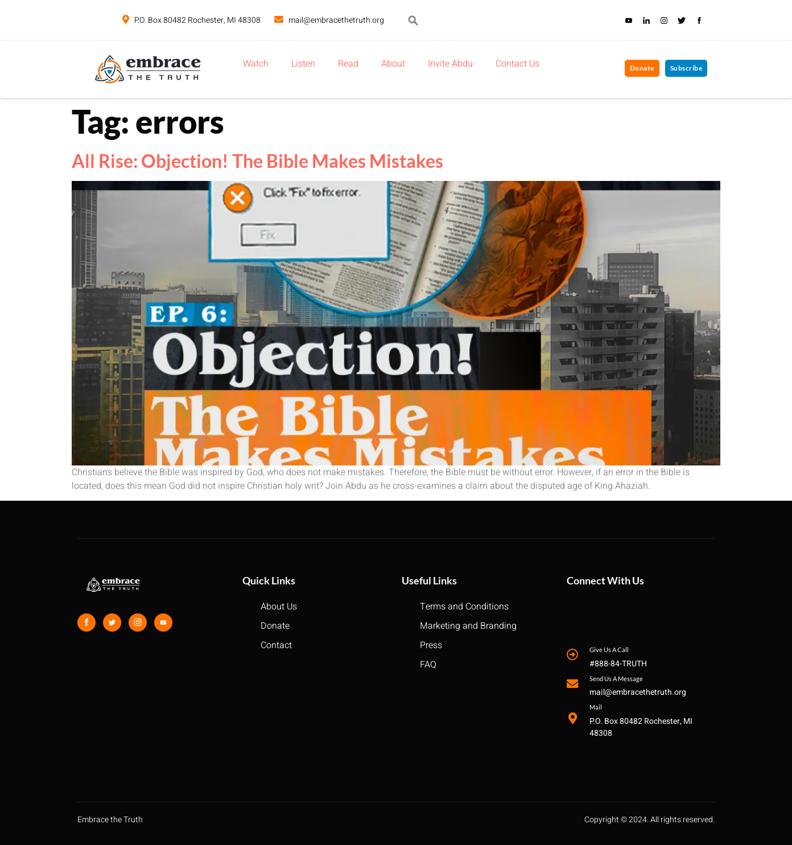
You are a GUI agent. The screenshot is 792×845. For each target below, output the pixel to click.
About (393, 64)
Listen (303, 64)
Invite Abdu (450, 64)
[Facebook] (86, 622)
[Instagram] (138, 622)
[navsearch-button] (413, 20)
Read (348, 64)
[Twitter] (112, 622)
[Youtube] (163, 622)
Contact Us (517, 64)
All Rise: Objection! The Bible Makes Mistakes (257, 161)
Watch (256, 64)
